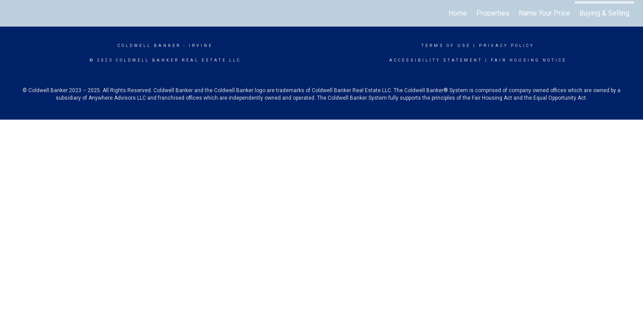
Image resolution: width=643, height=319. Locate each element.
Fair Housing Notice (528, 60)
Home (457, 13)
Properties (492, 13)
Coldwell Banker (149, 45)
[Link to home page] (11, 13)
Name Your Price (544, 13)
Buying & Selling (604, 13)
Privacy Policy (506, 45)
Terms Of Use (446, 45)
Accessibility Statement (435, 60)
